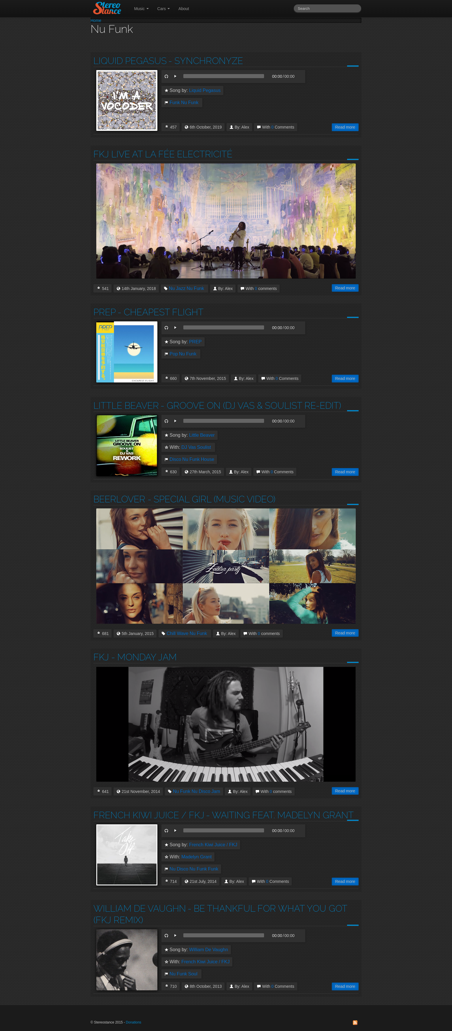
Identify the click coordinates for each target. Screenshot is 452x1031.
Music (141, 8)
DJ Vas (188, 447)
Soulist (204, 447)
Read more (345, 127)
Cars (163, 8)
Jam (215, 791)
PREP (104, 312)
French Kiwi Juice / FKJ (148, 815)
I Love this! (166, 126)
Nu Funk (189, 103)
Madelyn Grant (196, 857)
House (207, 459)
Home (96, 20)
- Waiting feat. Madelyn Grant (280, 815)
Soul (192, 974)
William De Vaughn (139, 908)
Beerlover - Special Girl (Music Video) (184, 499)
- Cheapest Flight (161, 312)
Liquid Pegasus (130, 60)
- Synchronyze (205, 60)
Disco (175, 459)
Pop (174, 354)
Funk (175, 103)
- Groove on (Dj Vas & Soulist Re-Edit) (251, 405)
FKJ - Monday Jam (135, 657)
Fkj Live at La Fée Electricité (162, 154)
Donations (133, 1022)
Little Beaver (126, 405)
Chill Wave (178, 634)
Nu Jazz (177, 289)
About (183, 8)
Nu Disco (200, 791)
